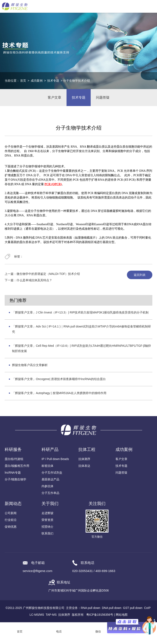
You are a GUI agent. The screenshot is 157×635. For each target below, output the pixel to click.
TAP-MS (51, 614)
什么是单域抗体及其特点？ (34, 280)
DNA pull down (111, 608)
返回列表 (140, 275)
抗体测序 (84, 459)
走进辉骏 (47, 513)
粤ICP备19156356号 (99, 614)
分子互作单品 (50, 493)
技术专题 (53, 80)
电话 (59, 631)
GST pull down (133, 608)
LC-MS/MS (36, 614)
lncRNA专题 (13, 472)
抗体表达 (84, 465)
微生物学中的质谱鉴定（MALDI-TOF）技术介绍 (48, 274)
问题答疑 (103, 97)
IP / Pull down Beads (55, 459)
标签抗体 (47, 465)
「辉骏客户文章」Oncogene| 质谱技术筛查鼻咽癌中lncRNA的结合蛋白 (59, 379)
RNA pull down (90, 608)
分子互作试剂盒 (52, 472)
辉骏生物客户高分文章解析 (30, 365)
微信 (98, 631)
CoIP (147, 608)
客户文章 (54, 97)
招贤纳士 (47, 526)
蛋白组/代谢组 (14, 459)
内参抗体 (47, 486)
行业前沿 (11, 520)
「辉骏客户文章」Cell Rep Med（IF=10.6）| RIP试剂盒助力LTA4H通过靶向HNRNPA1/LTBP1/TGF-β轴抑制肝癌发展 (81, 348)
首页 (23, 80)
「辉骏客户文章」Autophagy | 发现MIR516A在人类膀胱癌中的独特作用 (59, 393)
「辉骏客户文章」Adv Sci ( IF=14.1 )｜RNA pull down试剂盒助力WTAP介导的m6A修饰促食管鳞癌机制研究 (81, 329)
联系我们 (47, 533)
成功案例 (37, 80)
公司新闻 (11, 513)
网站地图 (122, 614)
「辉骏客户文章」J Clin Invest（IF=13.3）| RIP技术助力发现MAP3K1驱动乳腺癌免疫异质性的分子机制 (80, 312)
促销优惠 (11, 526)
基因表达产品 (50, 479)
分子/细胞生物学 (15, 479)
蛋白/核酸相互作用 (17, 465)
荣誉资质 (47, 520)
